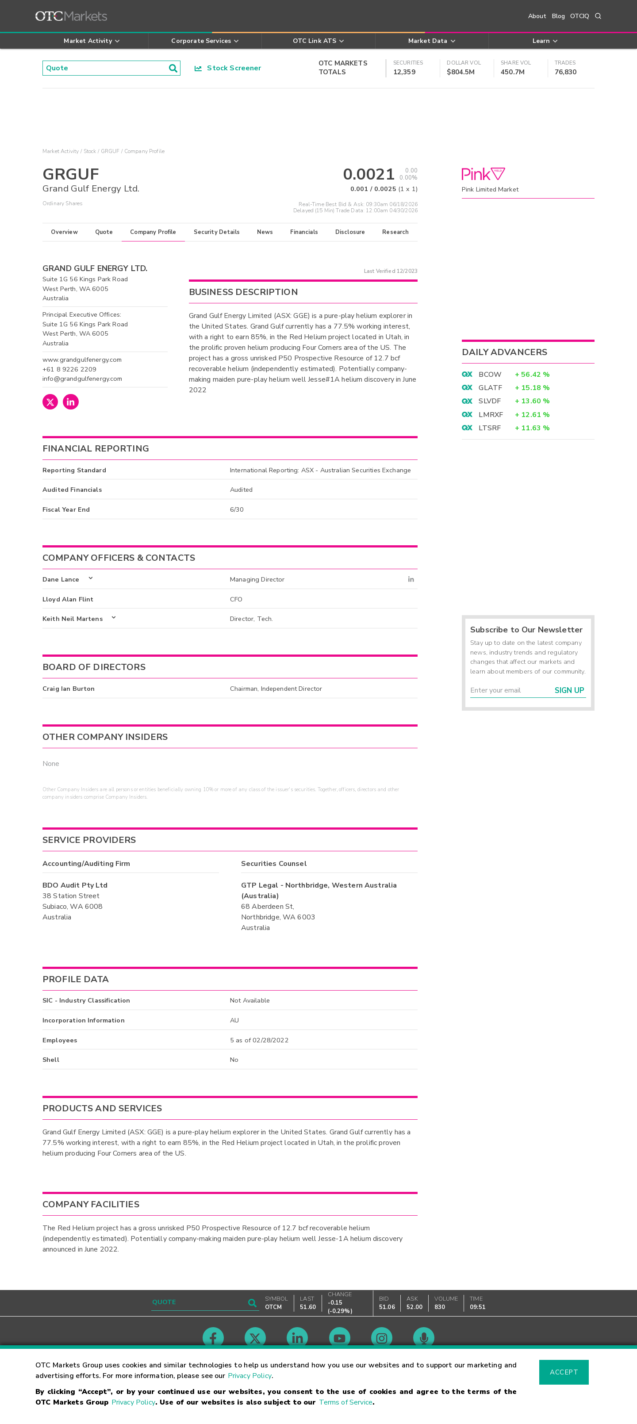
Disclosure (350, 232)
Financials (304, 232)
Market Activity (60, 151)
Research (395, 232)
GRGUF (110, 151)
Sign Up (569, 690)
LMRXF (491, 415)
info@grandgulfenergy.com (82, 378)
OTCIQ (579, 16)
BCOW (490, 374)
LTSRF (490, 428)
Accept (564, 1372)
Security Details (217, 232)
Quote (104, 232)
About (537, 16)
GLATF (490, 388)
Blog (558, 16)
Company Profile (153, 232)
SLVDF (490, 401)
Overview (64, 232)
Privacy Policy (250, 1376)
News (265, 232)
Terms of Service (345, 1402)
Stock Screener (228, 68)
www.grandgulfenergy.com (82, 359)
